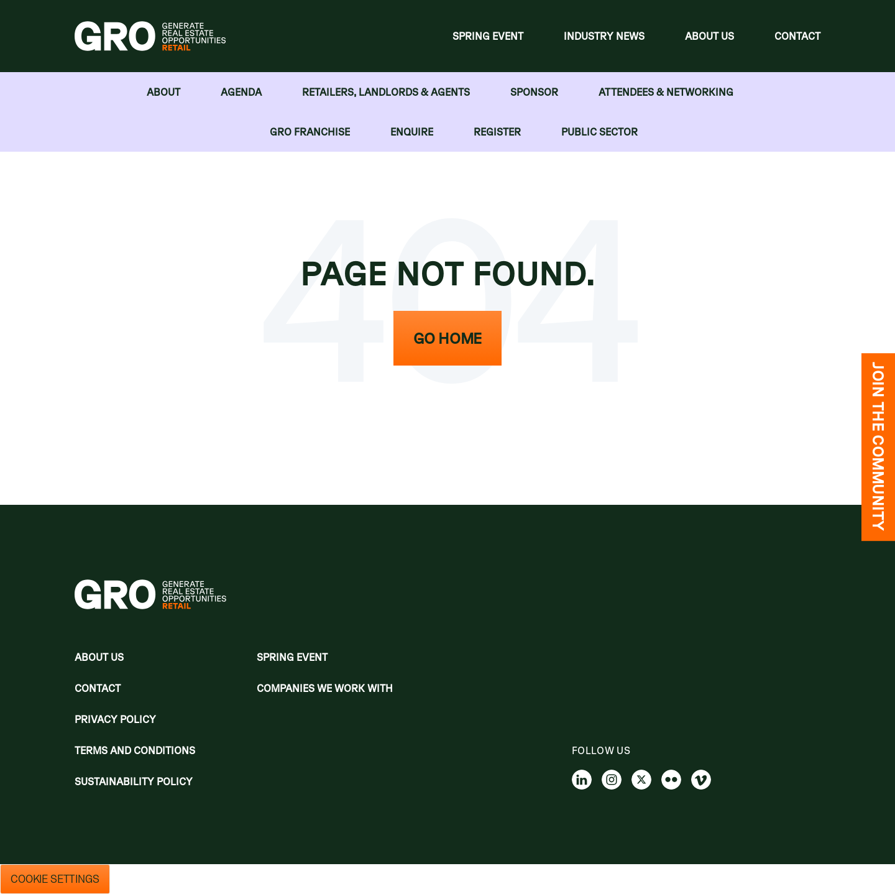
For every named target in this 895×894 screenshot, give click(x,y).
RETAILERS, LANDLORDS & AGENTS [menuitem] (386, 92)
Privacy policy (115, 719)
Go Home (447, 338)
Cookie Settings (55, 879)
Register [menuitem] (497, 131)
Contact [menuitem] (797, 36)
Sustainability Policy (134, 781)
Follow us (601, 750)
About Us (99, 657)
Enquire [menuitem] (411, 131)
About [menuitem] (163, 92)
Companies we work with (325, 688)
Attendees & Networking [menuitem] (666, 92)
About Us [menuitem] (709, 36)
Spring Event (292, 657)
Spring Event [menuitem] (487, 36)
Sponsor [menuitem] (534, 92)
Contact (98, 688)
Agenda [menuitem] (241, 92)
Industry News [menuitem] (604, 36)
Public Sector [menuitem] (599, 131)
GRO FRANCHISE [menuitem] (310, 131)
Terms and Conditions (135, 750)
